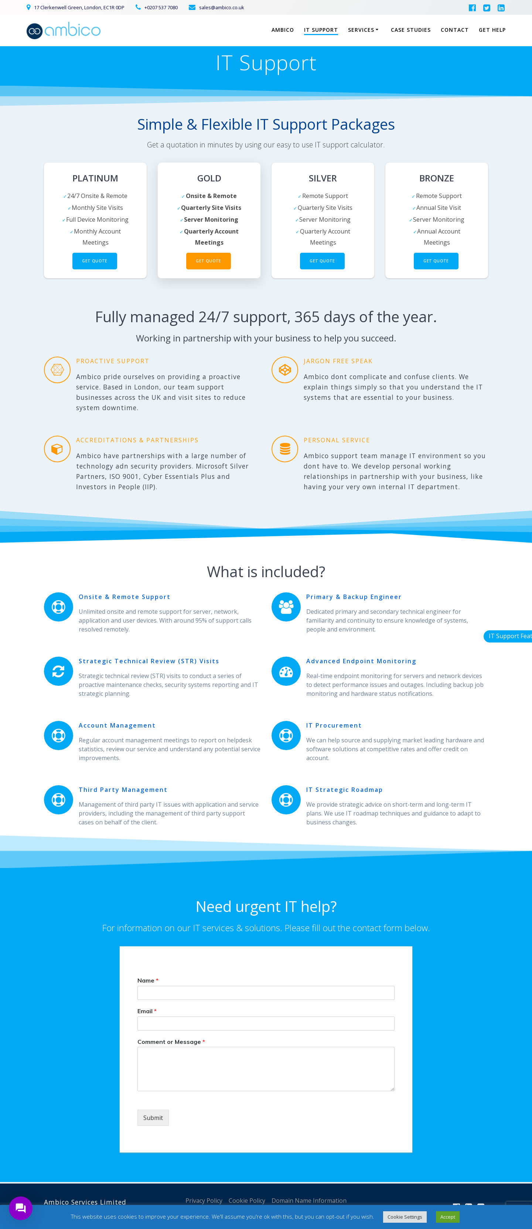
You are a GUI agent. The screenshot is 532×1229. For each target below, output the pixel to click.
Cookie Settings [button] (405, 1216)
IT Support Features (487, 636)
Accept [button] (447, 1216)
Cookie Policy (247, 1200)
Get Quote (95, 260)
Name (147, 980)
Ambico (283, 29)
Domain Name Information (309, 1200)
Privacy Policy (203, 1200)
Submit (153, 1118)
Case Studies (411, 29)
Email (147, 1011)
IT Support (321, 29)
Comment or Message (171, 1041)
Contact (455, 29)
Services (361, 29)
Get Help (492, 29)
